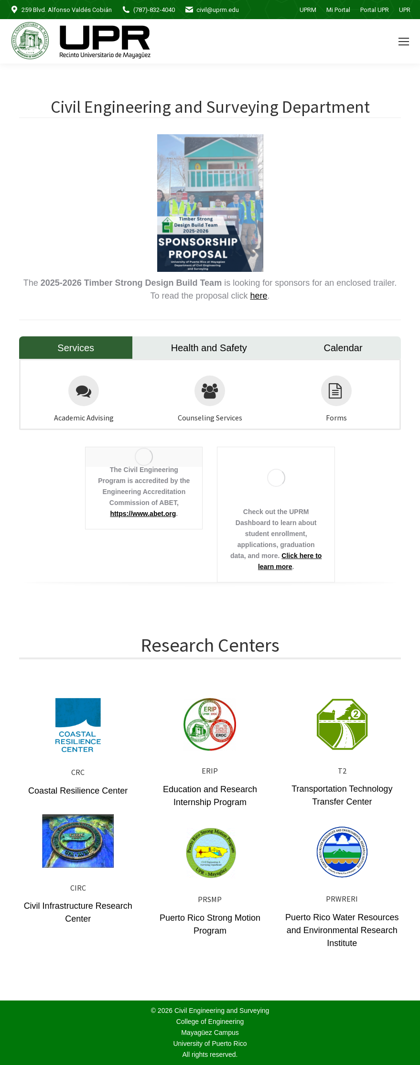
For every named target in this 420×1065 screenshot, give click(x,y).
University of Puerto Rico (210, 1043)
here (259, 296)
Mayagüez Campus (210, 1032)
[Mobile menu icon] (403, 41)
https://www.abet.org (143, 513)
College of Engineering (210, 1021)
